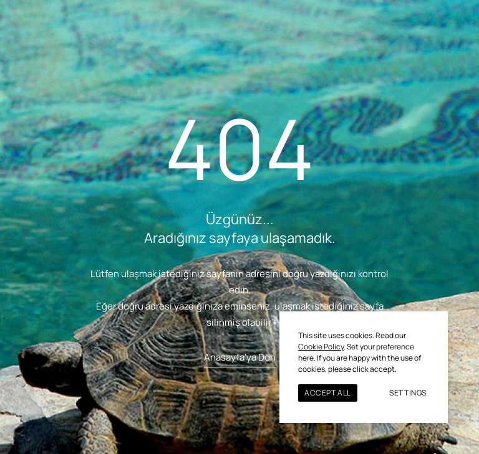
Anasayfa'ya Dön (240, 357)
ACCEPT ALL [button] (327, 392)
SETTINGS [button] (408, 392)
